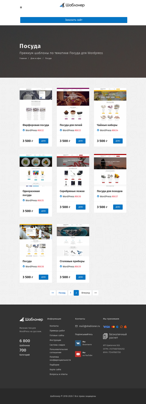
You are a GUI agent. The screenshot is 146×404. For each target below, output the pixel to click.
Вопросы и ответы (58, 374)
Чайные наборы (107, 125)
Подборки (54, 365)
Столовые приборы (72, 261)
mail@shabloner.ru (89, 326)
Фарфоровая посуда (36, 125)
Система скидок (57, 345)
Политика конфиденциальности (60, 358)
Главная (23, 58)
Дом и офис (36, 58)
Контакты (54, 326)
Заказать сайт (73, 19)
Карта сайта (55, 369)
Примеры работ (57, 330)
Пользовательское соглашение (59, 351)
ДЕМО (43, 141)
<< (53, 292)
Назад (62, 292)
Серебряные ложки (72, 191)
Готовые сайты (57, 335)
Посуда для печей (71, 125)
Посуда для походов (110, 191)
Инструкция (55, 340)
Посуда (48, 58)
